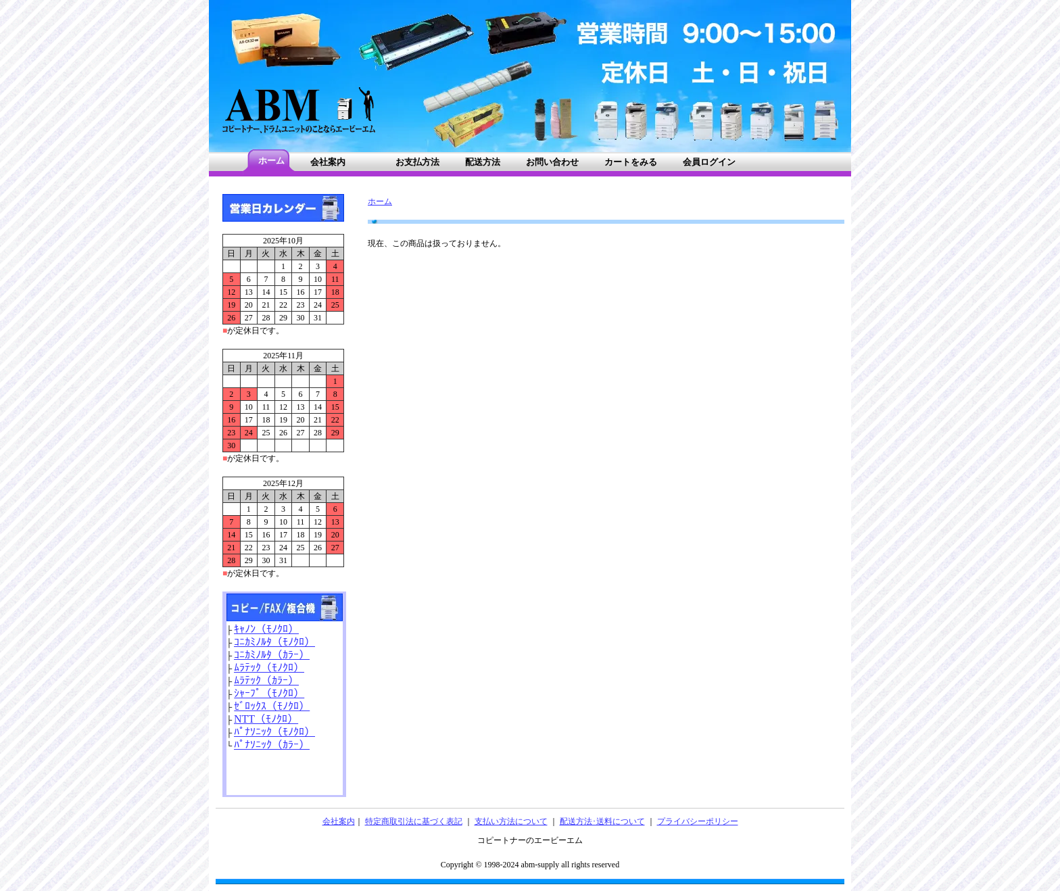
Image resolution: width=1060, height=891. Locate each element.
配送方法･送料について (602, 821)
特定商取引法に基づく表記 (413, 821)
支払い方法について (511, 821)
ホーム (380, 201)
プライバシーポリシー (697, 821)
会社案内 (338, 821)
